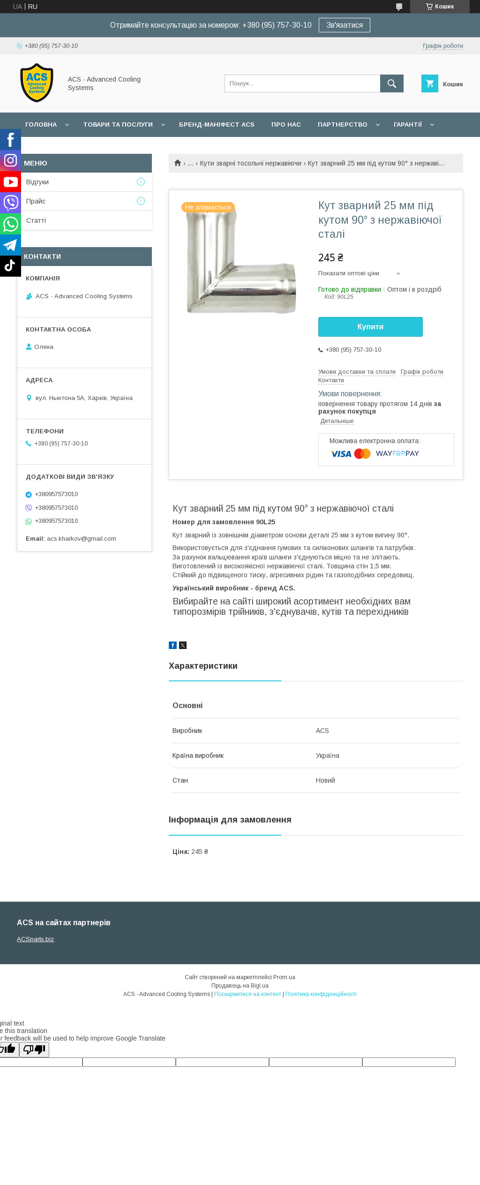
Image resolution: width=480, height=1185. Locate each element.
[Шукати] (392, 83)
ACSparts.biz (35, 939)
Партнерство (343, 124)
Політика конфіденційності (321, 994)
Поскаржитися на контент (247, 994)
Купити (371, 327)
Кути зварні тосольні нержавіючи (250, 163)
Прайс (35, 201)
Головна (41, 124)
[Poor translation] (34, 1049)
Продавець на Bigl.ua (240, 985)
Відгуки (37, 182)
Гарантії (408, 124)
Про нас (286, 124)
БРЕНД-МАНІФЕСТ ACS (217, 124)
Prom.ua (284, 977)
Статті (36, 220)
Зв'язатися (344, 25)
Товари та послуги (118, 124)
